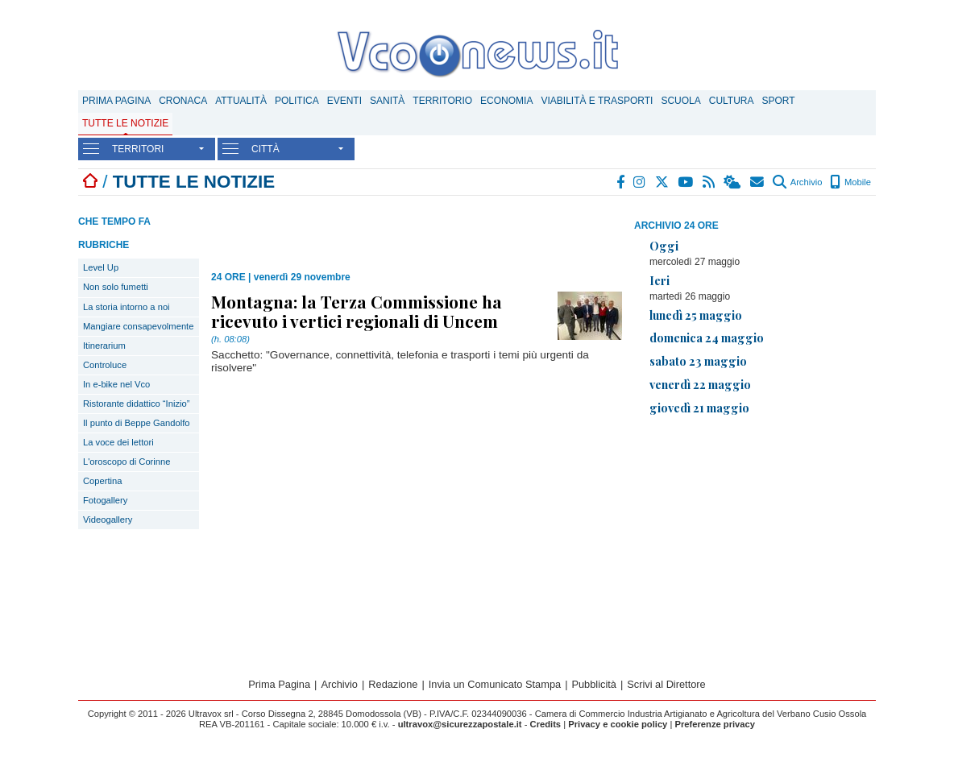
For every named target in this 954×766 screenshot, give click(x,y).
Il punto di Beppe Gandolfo (136, 423)
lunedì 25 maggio (695, 315)
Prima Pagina (116, 100)
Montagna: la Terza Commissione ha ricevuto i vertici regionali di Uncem (356, 311)
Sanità (387, 100)
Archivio (797, 182)
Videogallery (107, 519)
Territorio (442, 100)
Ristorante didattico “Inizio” (136, 403)
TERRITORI (138, 149)
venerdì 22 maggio (700, 384)
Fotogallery (105, 500)
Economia (506, 100)
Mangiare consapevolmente (138, 326)
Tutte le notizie (125, 123)
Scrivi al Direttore (666, 684)
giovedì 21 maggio (699, 408)
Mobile (850, 182)
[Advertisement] (755, 541)
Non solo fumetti (115, 287)
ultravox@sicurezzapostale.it (460, 724)
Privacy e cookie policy (617, 724)
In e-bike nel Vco (116, 384)
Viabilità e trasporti (597, 100)
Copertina (102, 481)
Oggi (663, 246)
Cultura (731, 100)
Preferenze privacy (714, 724)
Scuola (680, 100)
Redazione (392, 684)
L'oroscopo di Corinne (126, 461)
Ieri (659, 280)
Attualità (241, 100)
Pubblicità (593, 684)
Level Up (100, 267)
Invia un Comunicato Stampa (495, 684)
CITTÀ (265, 149)
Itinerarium (104, 345)
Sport (778, 100)
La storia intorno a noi (126, 307)
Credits (546, 724)
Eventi (344, 100)
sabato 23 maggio (698, 361)
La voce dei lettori (118, 442)
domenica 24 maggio (706, 337)
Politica (297, 100)
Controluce (105, 365)
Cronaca (183, 100)
